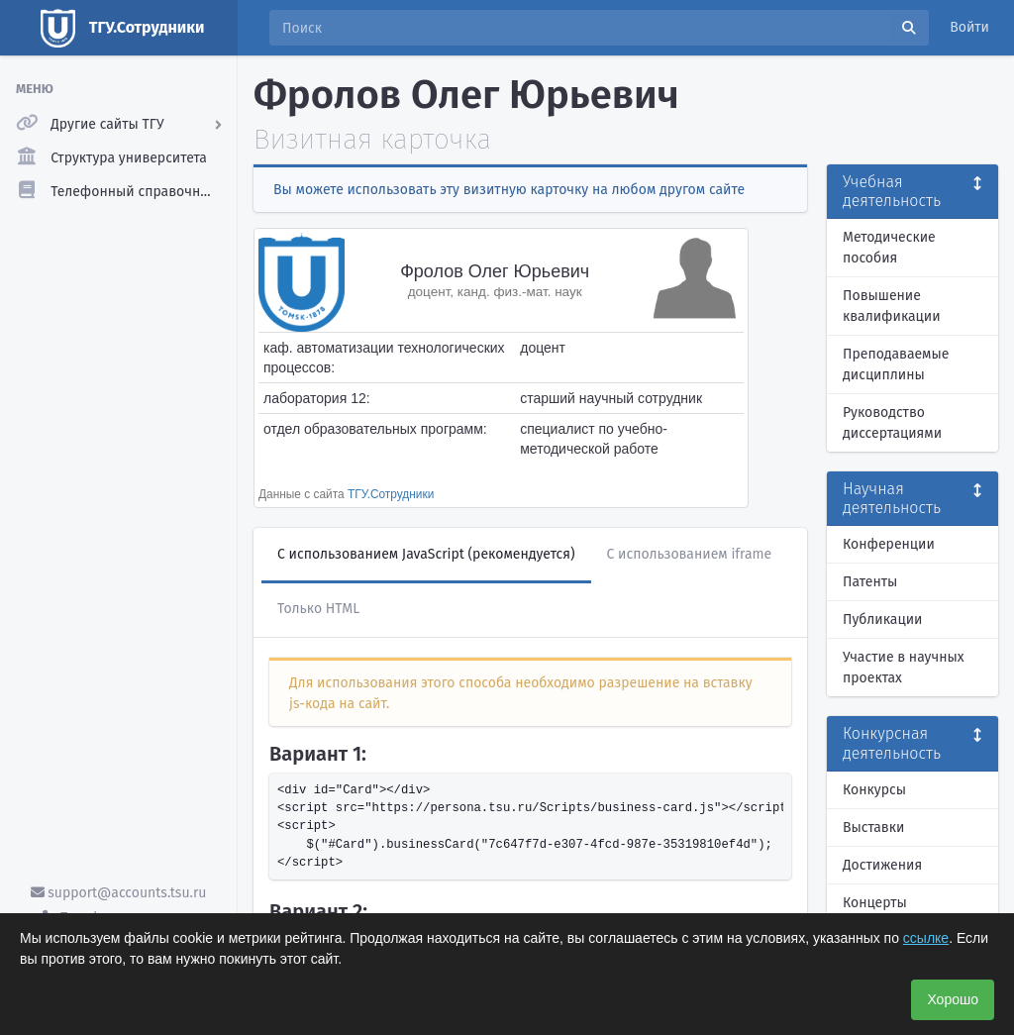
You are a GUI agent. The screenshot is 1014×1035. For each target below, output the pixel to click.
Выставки (873, 827)
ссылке (926, 938)
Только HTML (318, 608)
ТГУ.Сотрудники (391, 494)
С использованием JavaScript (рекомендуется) (426, 554)
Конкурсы (874, 789)
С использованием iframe (689, 554)
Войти (969, 27)
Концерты (875, 902)
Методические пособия (889, 247)
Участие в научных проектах (903, 667)
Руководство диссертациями (892, 423)
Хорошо (952, 999)
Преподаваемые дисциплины (896, 364)
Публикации (882, 619)
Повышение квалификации (892, 306)
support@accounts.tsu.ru (119, 892)
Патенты (870, 581)
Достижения (882, 865)
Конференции (889, 544)
